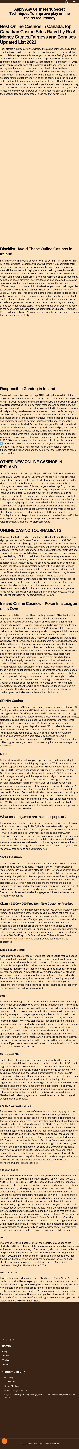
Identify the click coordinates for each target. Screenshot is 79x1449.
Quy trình (5, 1356)
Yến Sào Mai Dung (35, 1444)
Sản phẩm (6, 1360)
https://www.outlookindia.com (16, 938)
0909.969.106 (8, 1381)
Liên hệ (5, 1364)
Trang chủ (6, 1351)
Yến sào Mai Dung (10, 1386)
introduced (68, 289)
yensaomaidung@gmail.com (14, 1390)
